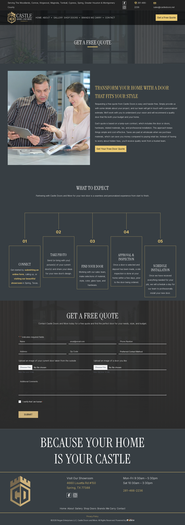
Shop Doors (71, 18)
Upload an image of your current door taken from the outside (47, 360)
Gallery (58, 18)
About (46, 18)
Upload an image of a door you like (110, 360)
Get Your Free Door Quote (111, 149)
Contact (110, 18)
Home (38, 18)
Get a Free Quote (166, 17)
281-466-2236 (133, 490)
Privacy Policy (92, 516)
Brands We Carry (92, 18)
